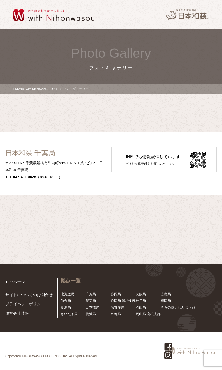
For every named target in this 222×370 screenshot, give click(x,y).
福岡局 (166, 301)
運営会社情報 (15, 314)
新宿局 (91, 301)
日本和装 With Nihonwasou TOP (35, 89)
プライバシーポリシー (22, 305)
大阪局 (141, 294)
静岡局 (116, 294)
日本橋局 (92, 307)
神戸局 (141, 301)
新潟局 (66, 307)
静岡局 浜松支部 (123, 301)
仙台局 (66, 301)
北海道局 (67, 294)
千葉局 (91, 294)
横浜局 (91, 314)
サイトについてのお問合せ (25, 297)
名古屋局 (117, 307)
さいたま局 (69, 314)
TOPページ (14, 282)
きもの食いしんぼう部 (178, 307)
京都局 (116, 314)
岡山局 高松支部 (148, 314)
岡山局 (141, 307)
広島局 (166, 294)
